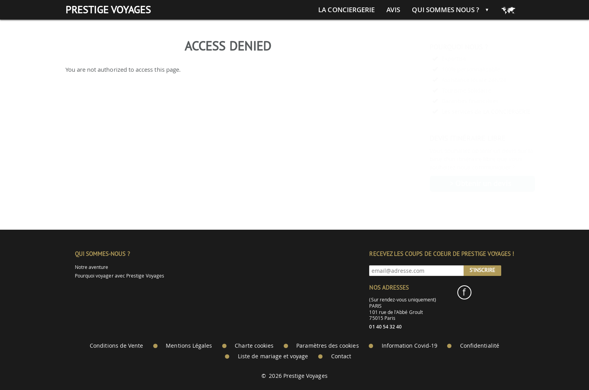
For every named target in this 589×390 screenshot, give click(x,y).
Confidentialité (479, 345)
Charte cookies (254, 345)
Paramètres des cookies (327, 345)
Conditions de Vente (116, 345)
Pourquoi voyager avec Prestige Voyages (119, 275)
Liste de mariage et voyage (273, 356)
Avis (393, 9)
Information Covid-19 (409, 345)
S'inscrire (482, 270)
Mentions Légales (189, 345)
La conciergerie (346, 9)
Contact (341, 356)
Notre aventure (92, 267)
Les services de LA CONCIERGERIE (466, 111)
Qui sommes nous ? (445, 9)
